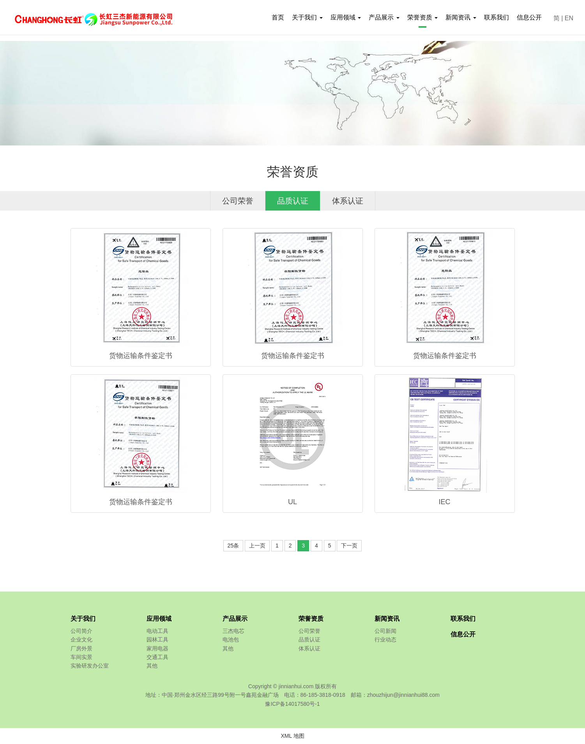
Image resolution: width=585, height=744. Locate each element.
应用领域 (159, 618)
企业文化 (81, 639)
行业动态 (385, 639)
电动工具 (157, 631)
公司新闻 (385, 631)
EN (569, 18)
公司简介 (81, 631)
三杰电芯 (233, 631)
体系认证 (347, 201)
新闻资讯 (387, 618)
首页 (278, 17)
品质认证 (292, 201)
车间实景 (81, 657)
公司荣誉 (237, 201)
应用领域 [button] (345, 17)
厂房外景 (81, 648)
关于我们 (83, 618)
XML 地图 (292, 736)
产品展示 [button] (384, 17)
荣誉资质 (311, 618)
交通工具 (157, 657)
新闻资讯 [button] (460, 17)
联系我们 (496, 17)
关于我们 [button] (307, 17)
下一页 (349, 545)
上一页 (257, 545)
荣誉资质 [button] (422, 17)
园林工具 (157, 639)
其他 (152, 666)
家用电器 (157, 648)
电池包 (231, 639)
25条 (233, 545)
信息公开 (529, 17)
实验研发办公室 (90, 666)
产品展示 (235, 618)
